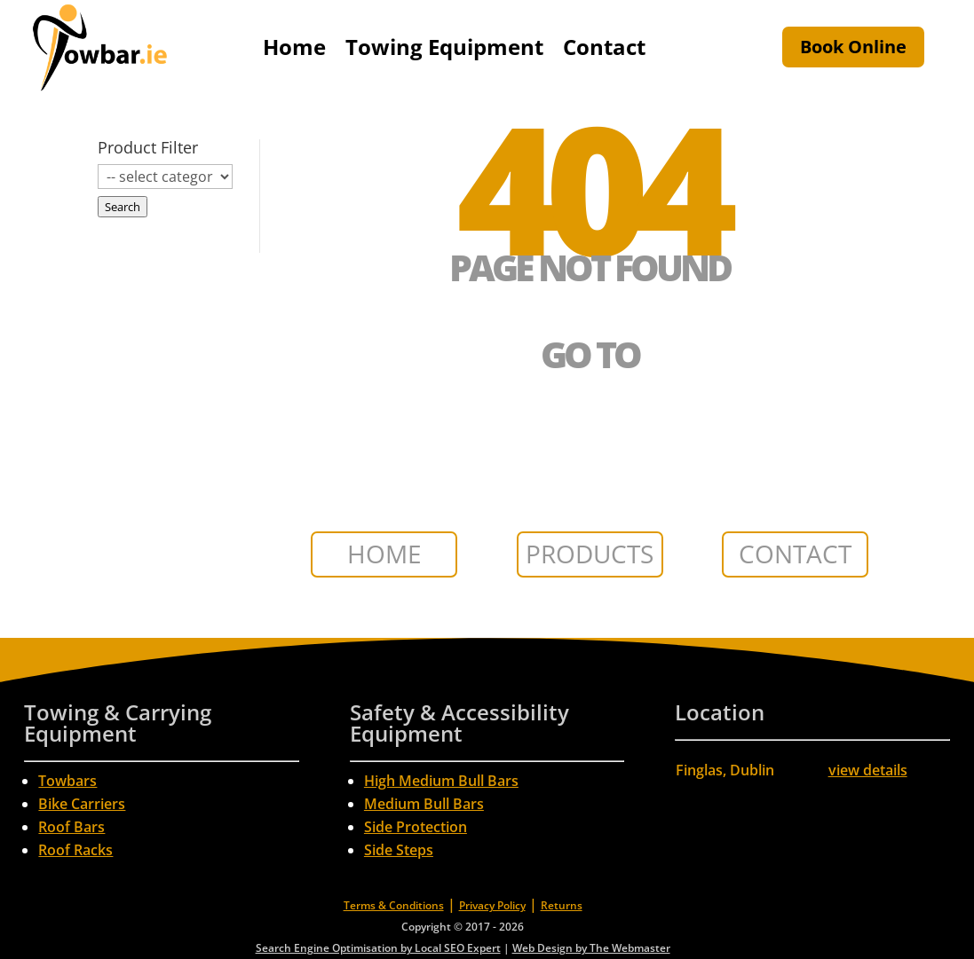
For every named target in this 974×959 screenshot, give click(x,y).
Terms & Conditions (394, 905)
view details (867, 770)
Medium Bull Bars (424, 804)
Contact (604, 46)
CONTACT (795, 553)
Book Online (853, 47)
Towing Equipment (444, 46)
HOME (384, 553)
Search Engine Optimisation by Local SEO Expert (378, 947)
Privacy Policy (492, 905)
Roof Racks (75, 850)
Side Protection (415, 827)
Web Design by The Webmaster (591, 947)
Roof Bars (71, 827)
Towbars (67, 780)
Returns (561, 905)
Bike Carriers (81, 804)
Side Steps (398, 850)
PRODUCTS (589, 553)
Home (294, 46)
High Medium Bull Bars (441, 780)
